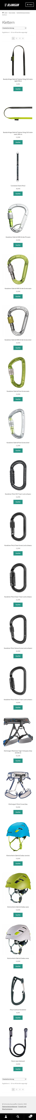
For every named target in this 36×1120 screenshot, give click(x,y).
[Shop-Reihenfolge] (14, 28)
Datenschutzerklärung (9, 1106)
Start (5, 12)
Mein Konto (6, 1116)
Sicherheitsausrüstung (23, 12)
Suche (18, 1116)
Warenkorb (28, 1115)
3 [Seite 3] (19, 38)
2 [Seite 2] (16, 38)
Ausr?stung (12, 12)
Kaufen (18, 89)
